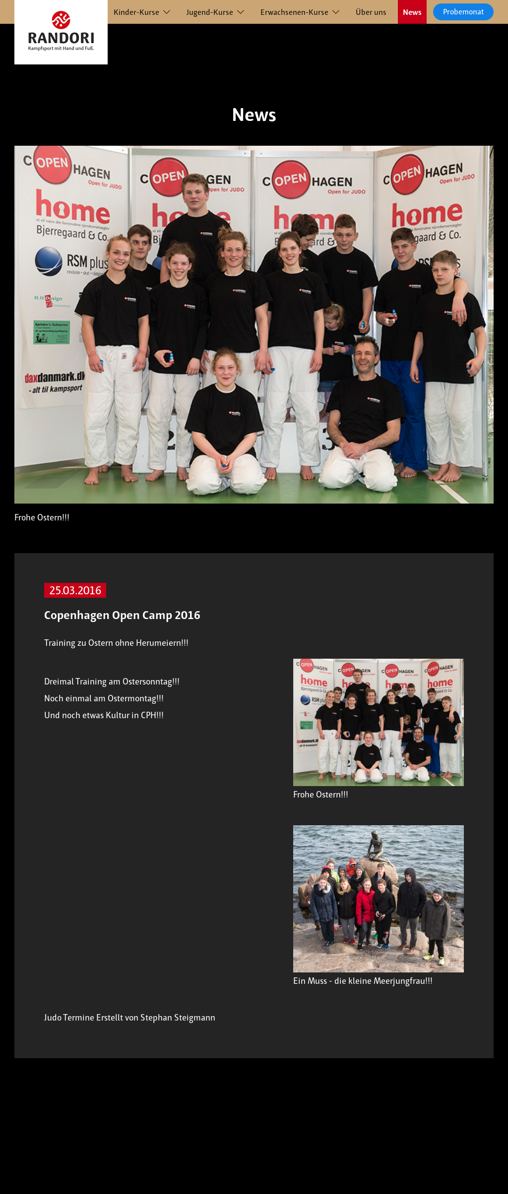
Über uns (371, 12)
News (412, 12)
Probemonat (463, 11)
